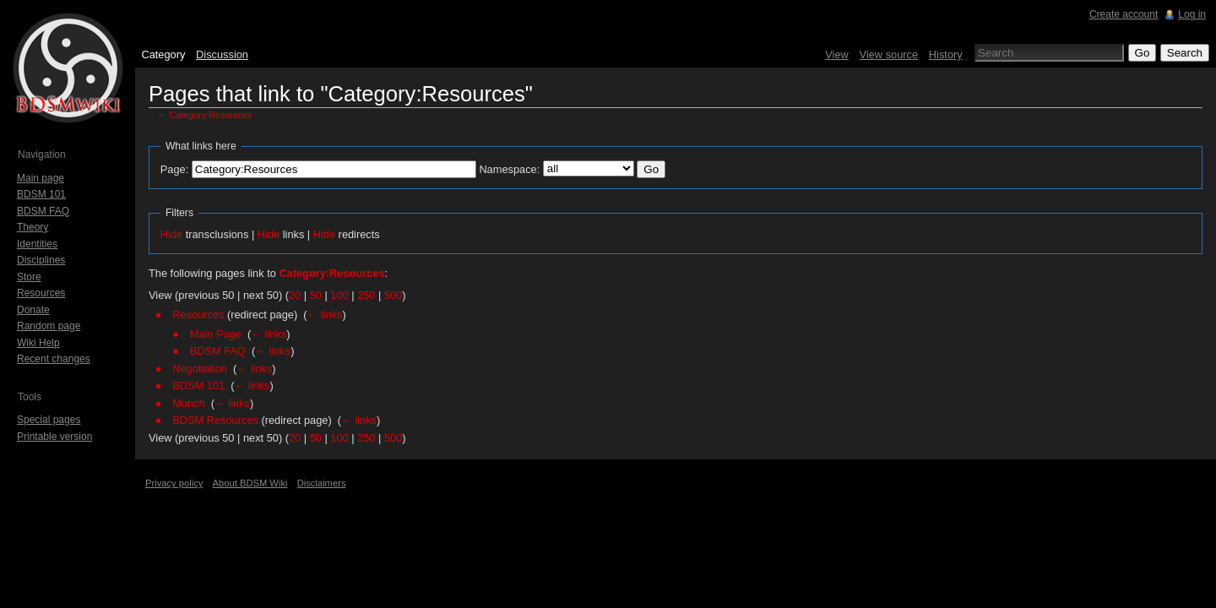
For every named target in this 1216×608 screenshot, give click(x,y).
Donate (33, 310)
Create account (1123, 14)
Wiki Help (38, 343)
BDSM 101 (198, 385)
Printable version (54, 436)
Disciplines (41, 260)
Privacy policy (174, 483)
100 (339, 295)
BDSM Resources (215, 420)
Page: (174, 169)
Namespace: (509, 169)
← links (325, 314)
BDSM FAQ (218, 351)
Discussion (222, 54)
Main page (40, 178)
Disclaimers (321, 483)
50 (316, 295)
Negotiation (199, 368)
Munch (188, 403)
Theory (32, 227)
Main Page (216, 334)
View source (889, 54)
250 (366, 295)
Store (29, 277)
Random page (48, 326)
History (946, 54)
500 (393, 295)
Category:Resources (211, 115)
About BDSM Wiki (250, 483)
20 (295, 295)
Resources (198, 314)
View (837, 54)
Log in (1192, 14)
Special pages (48, 420)
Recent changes (53, 359)
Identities (37, 244)
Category (163, 54)
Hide (171, 234)
